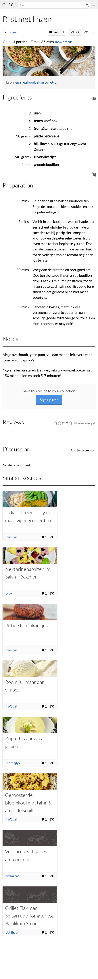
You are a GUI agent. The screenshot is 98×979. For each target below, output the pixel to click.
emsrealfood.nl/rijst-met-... (36, 82)
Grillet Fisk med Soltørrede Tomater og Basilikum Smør (29, 915)
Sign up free (49, 400)
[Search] (87, 5)
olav (9, 593)
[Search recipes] (51, 5)
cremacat (12, 876)
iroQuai (12, 32)
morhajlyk (13, 763)
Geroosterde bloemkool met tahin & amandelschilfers (28, 802)
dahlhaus (12, 932)
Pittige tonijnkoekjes (26, 625)
